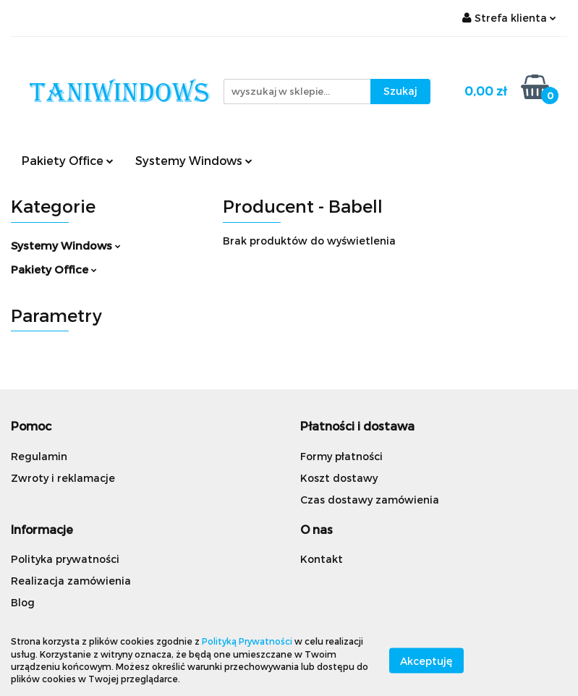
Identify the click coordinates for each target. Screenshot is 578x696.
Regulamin (39, 456)
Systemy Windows (193, 160)
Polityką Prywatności (247, 641)
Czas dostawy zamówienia (369, 499)
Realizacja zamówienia (71, 580)
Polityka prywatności (65, 559)
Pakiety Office (68, 160)
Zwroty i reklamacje (63, 478)
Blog (23, 602)
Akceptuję (426, 660)
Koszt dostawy (339, 478)
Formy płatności (341, 456)
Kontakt (321, 559)
